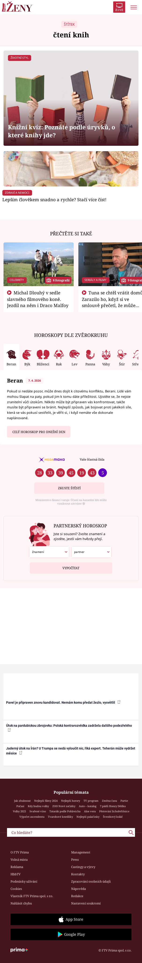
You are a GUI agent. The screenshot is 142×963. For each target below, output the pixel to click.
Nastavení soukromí (86, 903)
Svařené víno (37, 811)
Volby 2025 (19, 811)
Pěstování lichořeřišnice (114, 811)
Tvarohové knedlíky (60, 816)
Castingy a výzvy (83, 867)
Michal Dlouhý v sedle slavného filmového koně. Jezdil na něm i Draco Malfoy (38, 299)
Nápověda (78, 889)
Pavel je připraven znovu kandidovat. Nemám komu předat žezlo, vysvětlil (63, 702)
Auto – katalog (87, 806)
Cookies (16, 889)
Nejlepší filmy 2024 (46, 800)
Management (80, 852)
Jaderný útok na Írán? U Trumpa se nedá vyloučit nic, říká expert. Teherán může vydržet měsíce (70, 750)
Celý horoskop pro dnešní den (38, 432)
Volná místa (19, 859)
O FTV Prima (20, 852)
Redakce (77, 896)
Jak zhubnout (22, 800)
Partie (124, 800)
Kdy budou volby (38, 806)
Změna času (109, 800)
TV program (91, 800)
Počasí (20, 806)
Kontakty (78, 874)
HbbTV (16, 874)
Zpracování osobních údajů (91, 881)
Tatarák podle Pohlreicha (64, 811)
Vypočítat (70, 566)
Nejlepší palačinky (87, 816)
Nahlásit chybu (21, 903)
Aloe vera (90, 811)
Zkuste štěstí (69, 488)
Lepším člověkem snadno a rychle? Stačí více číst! (54, 199)
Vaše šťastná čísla (92, 459)
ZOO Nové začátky (63, 806)
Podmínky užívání (24, 881)
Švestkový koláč (113, 816)
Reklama (17, 867)
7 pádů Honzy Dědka (113, 806)
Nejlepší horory (70, 800)
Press (75, 859)
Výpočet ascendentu (31, 816)
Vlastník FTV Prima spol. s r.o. (32, 896)
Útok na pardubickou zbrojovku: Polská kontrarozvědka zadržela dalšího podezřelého (69, 728)
